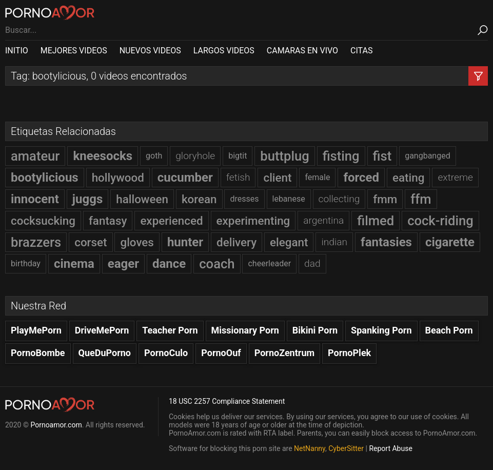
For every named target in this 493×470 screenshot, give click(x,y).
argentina (323, 220)
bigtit (237, 156)
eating (408, 177)
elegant (289, 242)
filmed (375, 220)
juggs (87, 199)
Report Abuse (390, 448)
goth (154, 156)
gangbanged (427, 156)
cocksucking (43, 220)
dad (312, 263)
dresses (244, 199)
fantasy (108, 220)
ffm (420, 199)
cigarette (450, 242)
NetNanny (309, 448)
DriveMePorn (102, 330)
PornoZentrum (284, 352)
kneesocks (102, 156)
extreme (455, 177)
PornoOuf (221, 352)
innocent (35, 199)
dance (169, 264)
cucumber (185, 177)
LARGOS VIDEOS (223, 50)
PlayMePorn (36, 330)
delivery (236, 242)
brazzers (36, 242)
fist (382, 156)
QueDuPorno (104, 352)
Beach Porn (449, 330)
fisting (341, 156)
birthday (26, 263)
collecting (339, 199)
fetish (238, 177)
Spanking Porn (381, 330)
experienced (171, 220)
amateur (35, 156)
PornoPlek (349, 352)
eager (123, 264)
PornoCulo (166, 352)
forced (361, 177)
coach (216, 263)
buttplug (284, 156)
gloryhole (195, 156)
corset (90, 242)
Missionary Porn (245, 330)
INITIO (16, 50)
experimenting (253, 220)
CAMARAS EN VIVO (302, 50)
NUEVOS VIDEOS (150, 50)
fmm (385, 199)
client (277, 177)
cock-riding (440, 220)
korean (199, 199)
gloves (136, 242)
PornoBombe (38, 352)
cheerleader (269, 263)
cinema (74, 264)
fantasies (386, 242)
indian (334, 242)
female (317, 177)
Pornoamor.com (56, 425)
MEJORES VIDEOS (74, 50)
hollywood (118, 177)
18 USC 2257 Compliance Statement (227, 401)
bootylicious (44, 177)
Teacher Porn (170, 330)
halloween (142, 199)
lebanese (288, 199)
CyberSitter (346, 448)
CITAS (361, 50)
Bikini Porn (315, 330)
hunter (185, 242)
